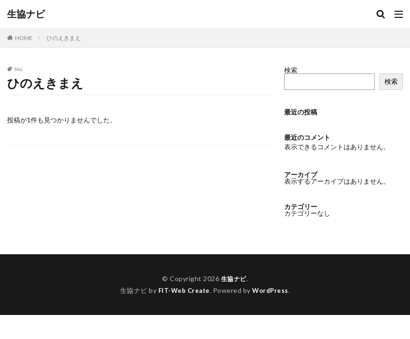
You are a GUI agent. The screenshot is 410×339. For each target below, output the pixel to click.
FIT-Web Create (183, 290)
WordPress (272, 290)
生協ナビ (26, 14)
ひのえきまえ (64, 37)
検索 (290, 70)
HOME (24, 37)
